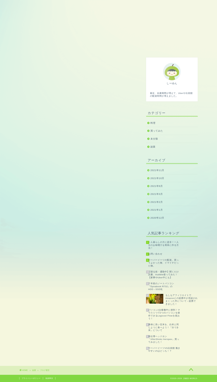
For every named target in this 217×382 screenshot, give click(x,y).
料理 (152, 123)
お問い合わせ (177, 49)
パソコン (104, 49)
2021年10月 (157, 178)
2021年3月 (156, 194)
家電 (128, 49)
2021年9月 (156, 186)
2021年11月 (157, 170)
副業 (55, 49)
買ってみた (156, 130)
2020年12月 (157, 217)
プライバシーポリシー (31, 378)
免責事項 (49, 378)
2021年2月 (156, 202)
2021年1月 (156, 209)
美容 (152, 49)
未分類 (154, 138)
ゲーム (79, 49)
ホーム (31, 49)
